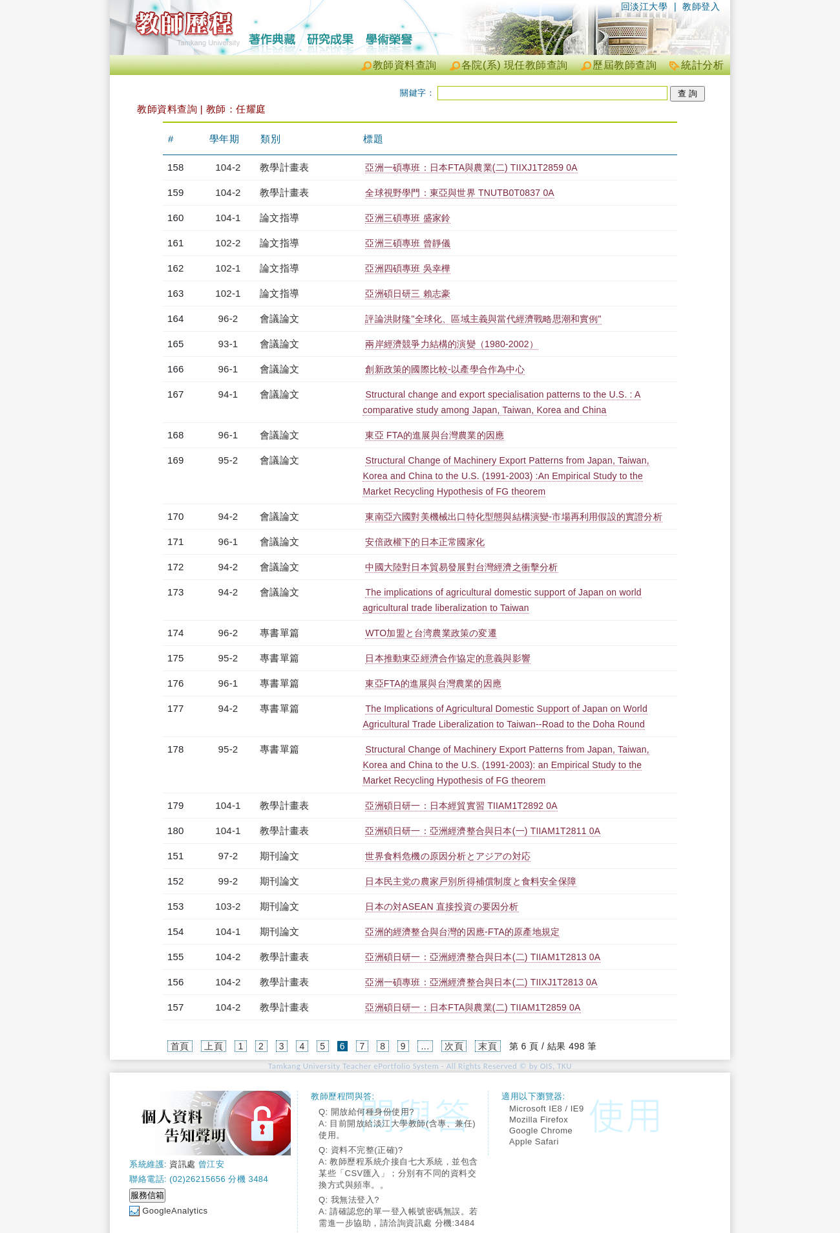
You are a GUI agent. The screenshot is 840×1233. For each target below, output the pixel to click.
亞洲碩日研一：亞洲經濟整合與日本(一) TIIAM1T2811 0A (482, 831)
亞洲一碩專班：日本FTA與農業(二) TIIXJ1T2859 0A (471, 167)
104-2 (227, 167)
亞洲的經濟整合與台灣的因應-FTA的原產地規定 (462, 932)
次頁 (454, 1046)
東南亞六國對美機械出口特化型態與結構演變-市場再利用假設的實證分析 (513, 516)
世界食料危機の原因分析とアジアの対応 (447, 856)
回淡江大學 (644, 6)
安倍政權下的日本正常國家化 (425, 542)
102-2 (227, 242)
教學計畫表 (284, 167)
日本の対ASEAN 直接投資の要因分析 (441, 906)
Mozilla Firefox (538, 1119)
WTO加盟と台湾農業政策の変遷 (430, 633)
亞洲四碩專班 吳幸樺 (407, 268)
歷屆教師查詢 (624, 64)
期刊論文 (279, 855)
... (425, 1046)
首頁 (180, 1046)
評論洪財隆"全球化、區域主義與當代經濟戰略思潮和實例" (483, 319)
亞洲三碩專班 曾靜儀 (407, 243)
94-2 (228, 516)
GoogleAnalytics (174, 1211)
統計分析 (702, 64)
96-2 (228, 318)
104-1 (227, 217)
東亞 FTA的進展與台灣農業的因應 (434, 435)
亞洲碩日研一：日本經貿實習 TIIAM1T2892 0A (461, 805)
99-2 (228, 880)
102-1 (227, 268)
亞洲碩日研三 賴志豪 (407, 293)
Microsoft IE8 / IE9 (546, 1108)
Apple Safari (534, 1141)
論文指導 (279, 217)
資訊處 (182, 1164)
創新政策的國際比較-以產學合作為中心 (444, 369)
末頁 (487, 1046)
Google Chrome (540, 1130)
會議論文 (279, 318)
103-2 (227, 906)
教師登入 (701, 6)
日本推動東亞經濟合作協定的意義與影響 (447, 658)
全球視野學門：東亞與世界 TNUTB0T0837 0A (459, 193)
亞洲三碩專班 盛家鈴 (407, 218)
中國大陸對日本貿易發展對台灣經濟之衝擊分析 (461, 567)
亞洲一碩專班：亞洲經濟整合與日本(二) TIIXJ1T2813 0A (481, 982)
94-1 (228, 394)
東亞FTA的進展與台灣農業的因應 (433, 683)
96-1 (228, 368)
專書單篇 (279, 632)
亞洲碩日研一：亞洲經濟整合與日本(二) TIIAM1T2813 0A (482, 957)
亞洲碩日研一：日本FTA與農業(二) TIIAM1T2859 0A (472, 1007)
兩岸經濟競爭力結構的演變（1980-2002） (451, 344)
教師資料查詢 (405, 64)
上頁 (213, 1046)
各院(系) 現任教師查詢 (514, 64)
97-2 (228, 855)
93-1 (228, 343)
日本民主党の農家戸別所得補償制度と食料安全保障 (470, 881)
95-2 (228, 460)
